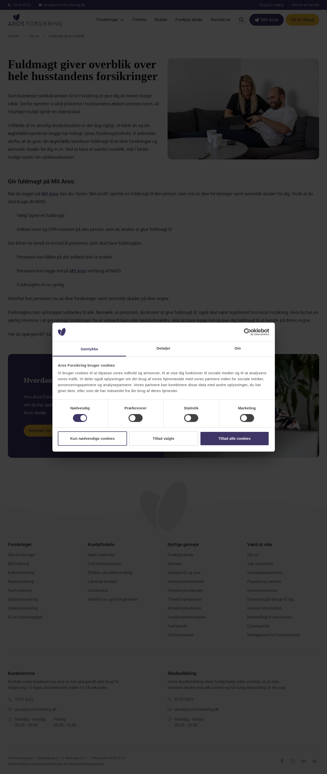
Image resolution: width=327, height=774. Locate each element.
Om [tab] (238, 348)
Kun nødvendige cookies (92, 438)
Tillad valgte (163, 438)
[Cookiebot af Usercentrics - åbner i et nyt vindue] (247, 332)
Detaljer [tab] (164, 348)
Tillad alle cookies (234, 438)
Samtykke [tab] (89, 349)
